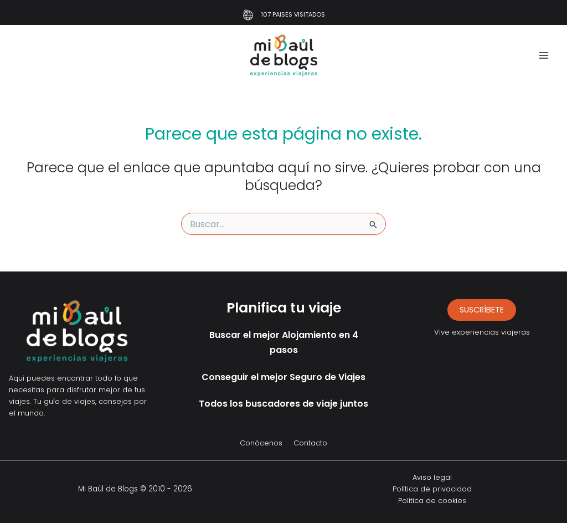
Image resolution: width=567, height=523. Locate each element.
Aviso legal (432, 477)
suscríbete (482, 309)
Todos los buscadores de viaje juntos (283, 403)
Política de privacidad (432, 489)
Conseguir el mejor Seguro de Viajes (283, 377)
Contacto (310, 443)
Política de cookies (432, 500)
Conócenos (261, 443)
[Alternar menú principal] (543, 55)
